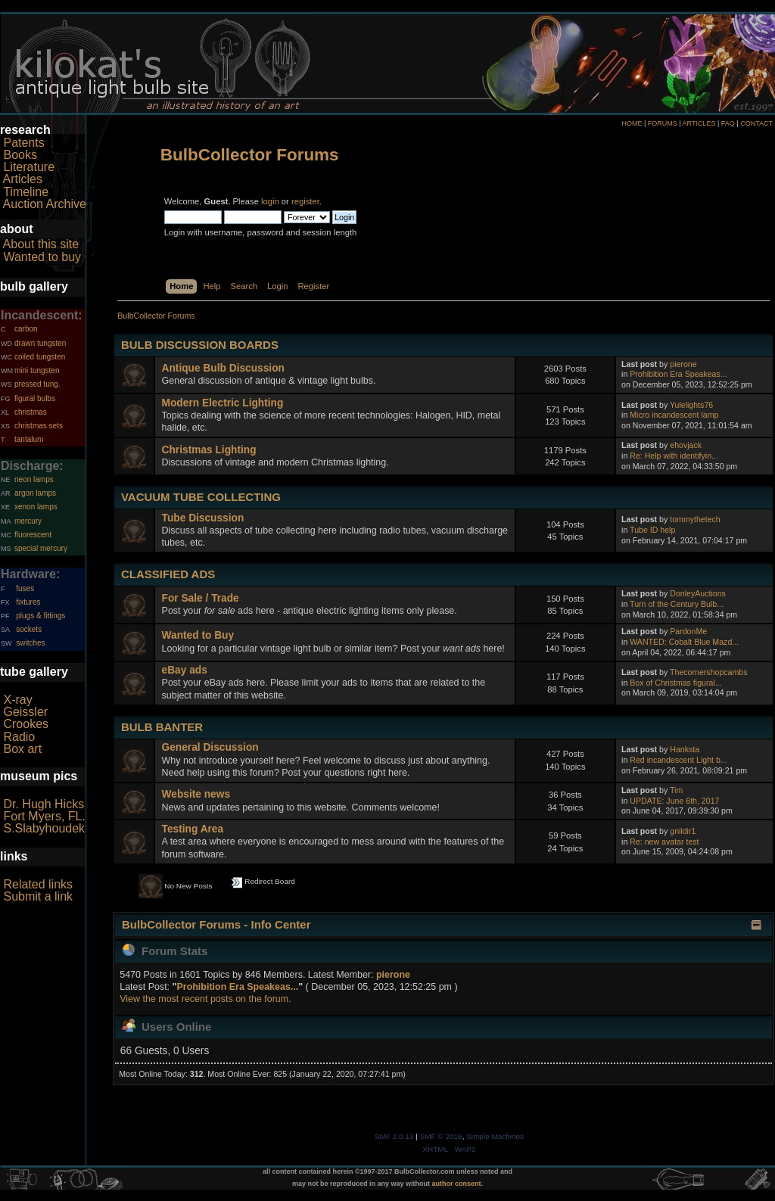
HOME (631, 123)
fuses (25, 588)
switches (30, 643)
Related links (38, 884)
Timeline (25, 191)
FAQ (728, 123)
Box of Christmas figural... (675, 682)
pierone (683, 364)
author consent (456, 1183)
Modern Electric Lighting (223, 403)
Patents (23, 142)
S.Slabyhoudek (44, 828)
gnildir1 (683, 830)
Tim (676, 790)
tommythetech (695, 519)
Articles (22, 179)
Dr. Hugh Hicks (43, 804)
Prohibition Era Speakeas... (678, 373)
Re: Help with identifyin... (674, 455)
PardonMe (688, 631)
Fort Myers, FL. (44, 816)
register (305, 201)
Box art (22, 748)
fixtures (28, 602)
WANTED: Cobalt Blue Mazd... (684, 641)
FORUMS (662, 123)
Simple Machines (495, 1136)
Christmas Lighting (209, 450)
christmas (30, 412)
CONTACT (756, 123)
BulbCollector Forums (249, 154)
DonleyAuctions (698, 593)
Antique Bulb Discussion (223, 368)
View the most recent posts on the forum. (205, 999)
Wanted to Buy (198, 635)
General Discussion (210, 747)
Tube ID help (652, 529)
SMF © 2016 (441, 1136)
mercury (28, 521)
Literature (28, 166)
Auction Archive (44, 204)
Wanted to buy (42, 256)
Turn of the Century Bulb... (677, 603)
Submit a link (38, 896)
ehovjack (686, 445)
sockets (29, 629)
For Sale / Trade (200, 598)
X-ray (17, 699)
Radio (19, 736)
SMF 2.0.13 (394, 1136)
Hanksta (684, 749)
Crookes (25, 723)
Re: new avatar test (664, 841)
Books (19, 154)
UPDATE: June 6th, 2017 (674, 800)
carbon (26, 329)
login (270, 201)
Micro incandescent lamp (674, 414)
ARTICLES (699, 123)
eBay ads (184, 670)
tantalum (28, 439)
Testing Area (193, 829)
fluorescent (32, 534)
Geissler (25, 711)
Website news (196, 794)
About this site (41, 244)
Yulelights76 (691, 404)
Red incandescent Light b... (678, 759)
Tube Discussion (203, 518)
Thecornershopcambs (708, 672)
